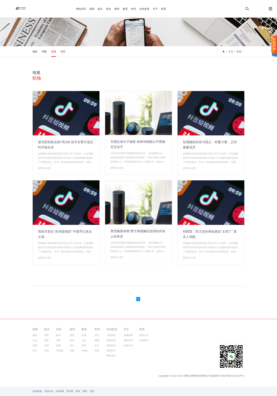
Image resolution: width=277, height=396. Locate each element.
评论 (35, 350)
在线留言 (144, 340)
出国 (84, 335)
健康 (97, 340)
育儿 (97, 345)
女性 (97, 335)
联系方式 (144, 335)
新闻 (91, 8)
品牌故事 (128, 335)
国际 (35, 335)
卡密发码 (111, 335)
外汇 (72, 345)
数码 (58, 335)
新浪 (78, 391)
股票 (72, 335)
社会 (35, 340)
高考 (84, 345)
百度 (92, 391)
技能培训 (111, 340)
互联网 (59, 350)
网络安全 (111, 355)
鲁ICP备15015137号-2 (233, 375)
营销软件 (111, 350)
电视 (53, 51)
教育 (125, 8)
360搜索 (59, 391)
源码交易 (111, 345)
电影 (35, 51)
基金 (72, 340)
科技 (108, 8)
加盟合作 (128, 345)
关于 (155, 8)
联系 (163, 8)
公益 (84, 340)
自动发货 (144, 8)
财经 (116, 8)
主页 (230, 51)
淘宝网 (69, 391)
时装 (97, 350)
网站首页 (81, 8)
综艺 (63, 51)
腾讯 (85, 391)
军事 (35, 345)
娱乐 (100, 8)
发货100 (49, 391)
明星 (44, 51)
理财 (72, 350)
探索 (58, 345)
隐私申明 (128, 340)
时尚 (133, 8)
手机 (58, 340)
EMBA (85, 350)
